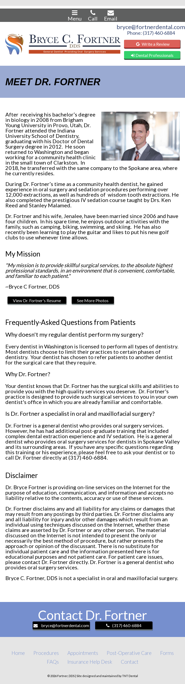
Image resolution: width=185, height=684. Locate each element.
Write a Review (152, 43)
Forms (167, 653)
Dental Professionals (152, 55)
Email (110, 15)
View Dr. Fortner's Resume (37, 300)
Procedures (46, 653)
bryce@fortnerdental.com (151, 27)
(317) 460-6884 (123, 625)
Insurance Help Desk (89, 662)
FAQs (53, 662)
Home (18, 653)
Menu (75, 15)
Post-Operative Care (129, 653)
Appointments (82, 653)
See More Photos (93, 300)
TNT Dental (130, 676)
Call (93, 15)
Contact (129, 662)
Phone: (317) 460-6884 (151, 33)
